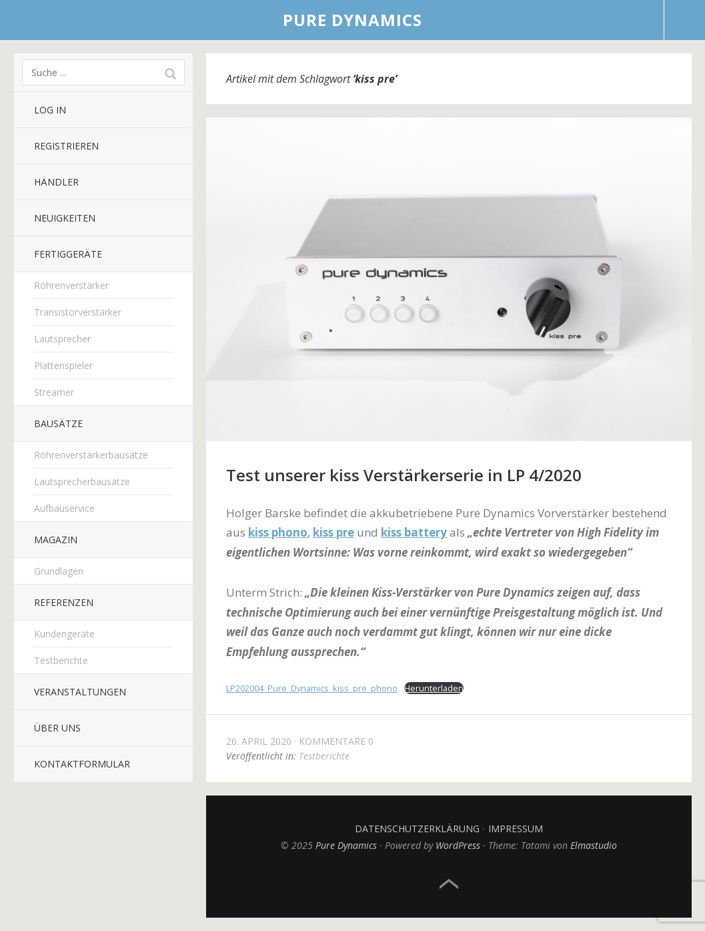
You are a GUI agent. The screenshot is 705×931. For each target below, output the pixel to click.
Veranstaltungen (80, 691)
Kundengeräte (64, 633)
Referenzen (63, 602)
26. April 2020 (258, 741)
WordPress (458, 845)
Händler (56, 182)
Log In (50, 109)
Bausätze (58, 423)
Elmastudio (593, 845)
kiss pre (333, 532)
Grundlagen (58, 571)
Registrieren (66, 145)
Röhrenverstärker (71, 285)
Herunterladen (434, 688)
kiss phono (277, 532)
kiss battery (414, 532)
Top (449, 884)
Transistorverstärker (77, 312)
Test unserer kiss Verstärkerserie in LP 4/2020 (404, 475)
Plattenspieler (63, 365)
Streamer (54, 392)
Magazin (55, 539)
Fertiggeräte (68, 254)
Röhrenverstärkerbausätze (91, 454)
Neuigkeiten (64, 218)
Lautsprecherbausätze (82, 481)
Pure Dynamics (352, 20)
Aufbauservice (64, 508)
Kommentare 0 (336, 741)
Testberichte (61, 660)
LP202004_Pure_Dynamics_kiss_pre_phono (312, 688)
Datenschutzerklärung (417, 828)
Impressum (515, 828)
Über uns (57, 727)
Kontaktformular (82, 763)
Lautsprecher (62, 338)
